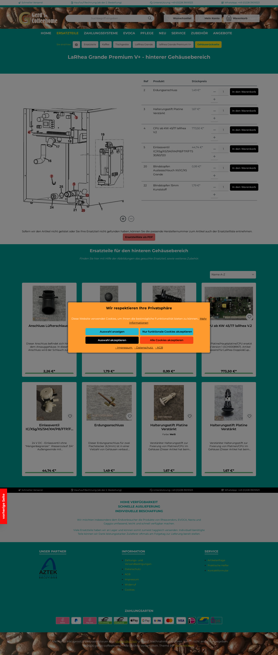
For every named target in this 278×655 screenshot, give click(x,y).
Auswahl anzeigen (112, 331)
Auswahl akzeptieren (112, 340)
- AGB (159, 347)
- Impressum (124, 347)
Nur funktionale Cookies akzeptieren (167, 331)
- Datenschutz (144, 347)
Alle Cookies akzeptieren (166, 340)
